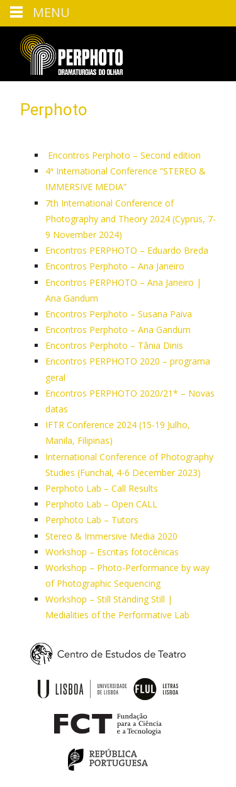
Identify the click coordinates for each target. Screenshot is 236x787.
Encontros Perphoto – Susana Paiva (118, 314)
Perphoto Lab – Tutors (91, 520)
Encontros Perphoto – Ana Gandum (118, 330)
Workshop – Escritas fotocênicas (112, 552)
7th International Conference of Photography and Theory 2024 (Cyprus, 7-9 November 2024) (130, 219)
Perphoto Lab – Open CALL (101, 504)
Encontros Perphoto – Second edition (123, 155)
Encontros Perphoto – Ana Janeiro (114, 266)
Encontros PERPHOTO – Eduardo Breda (126, 250)
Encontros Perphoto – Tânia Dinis (114, 345)
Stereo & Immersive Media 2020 (111, 536)
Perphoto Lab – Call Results (101, 488)
